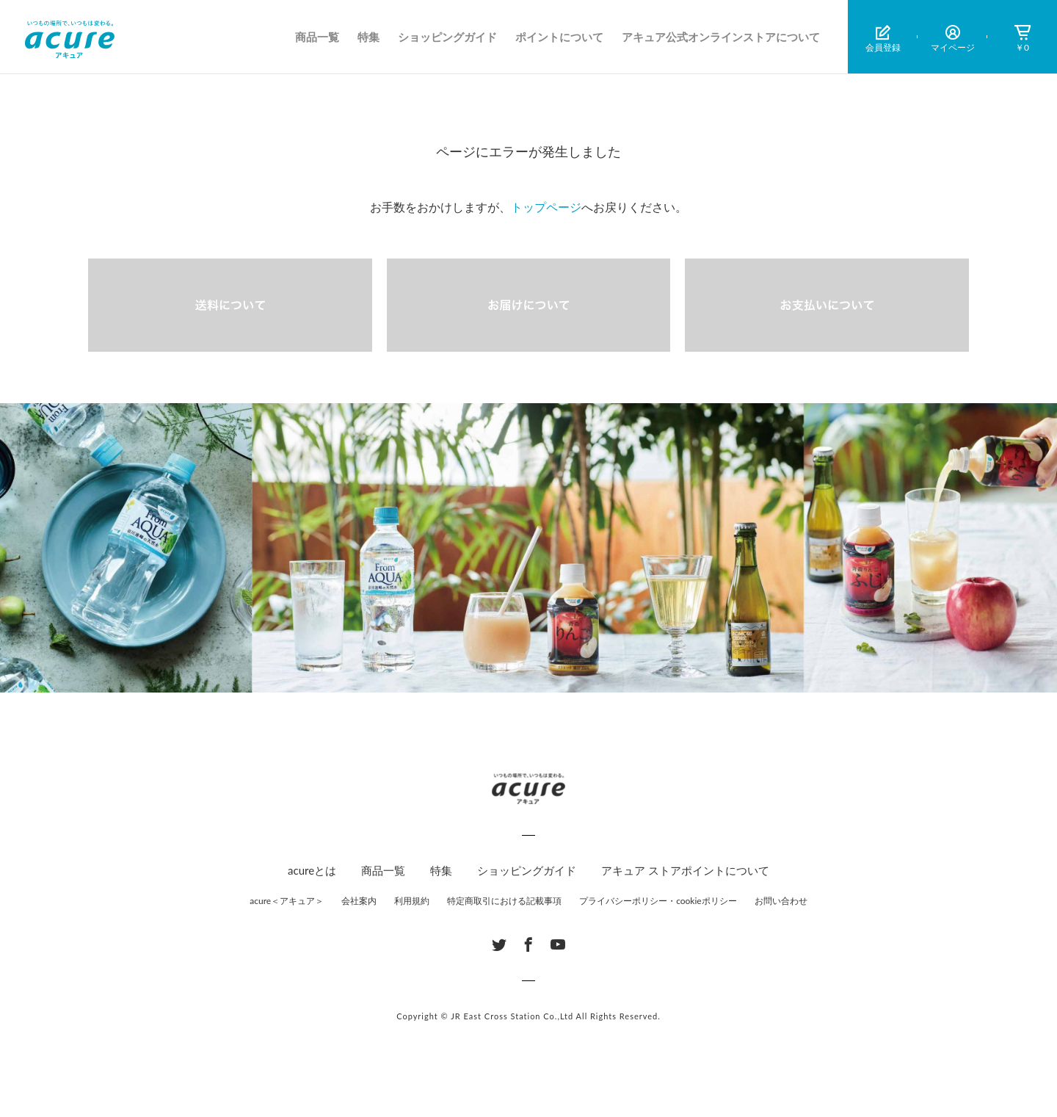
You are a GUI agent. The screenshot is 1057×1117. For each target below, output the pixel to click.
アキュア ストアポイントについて (685, 870)
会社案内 (359, 900)
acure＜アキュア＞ (287, 900)
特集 (368, 36)
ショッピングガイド (447, 36)
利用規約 (411, 900)
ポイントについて (559, 36)
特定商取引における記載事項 (504, 900)
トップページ (546, 207)
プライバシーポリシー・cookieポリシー (658, 900)
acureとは (312, 870)
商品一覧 (317, 36)
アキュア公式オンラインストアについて (721, 36)
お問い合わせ (781, 900)
